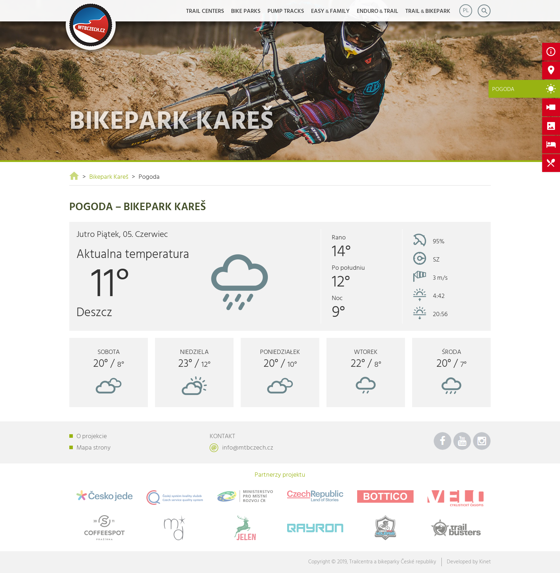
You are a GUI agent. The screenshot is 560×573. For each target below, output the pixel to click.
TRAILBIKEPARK (427, 11)
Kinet (485, 562)
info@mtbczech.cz (247, 448)
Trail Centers (205, 11)
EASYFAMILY (330, 11)
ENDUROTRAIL (377, 11)
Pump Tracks (286, 11)
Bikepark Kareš (108, 177)
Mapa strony (93, 448)
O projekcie (91, 436)
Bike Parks (245, 11)
